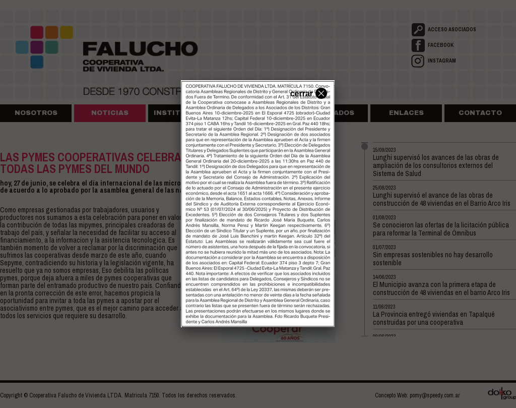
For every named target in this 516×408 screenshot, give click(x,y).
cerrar (307, 93)
